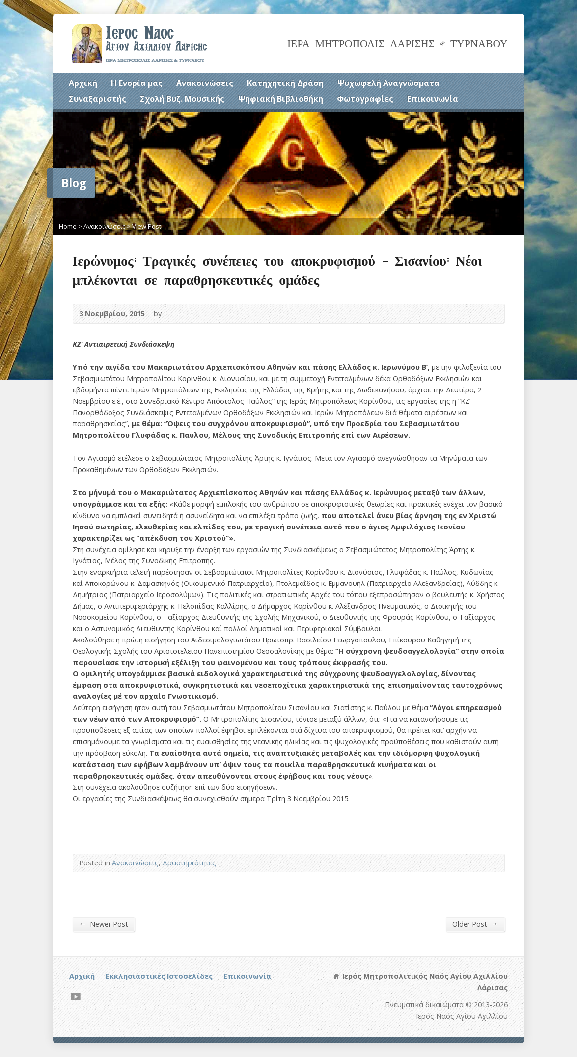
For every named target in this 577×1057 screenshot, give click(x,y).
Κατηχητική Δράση (285, 83)
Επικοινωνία (432, 98)
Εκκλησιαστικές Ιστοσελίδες (159, 976)
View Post (146, 226)
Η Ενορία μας (137, 83)
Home (68, 226)
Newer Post (103, 924)
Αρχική (83, 83)
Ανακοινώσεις (204, 83)
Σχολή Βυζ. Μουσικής (182, 98)
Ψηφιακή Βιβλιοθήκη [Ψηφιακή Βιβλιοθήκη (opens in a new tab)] (280, 98)
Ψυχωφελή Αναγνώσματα (388, 83)
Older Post (475, 924)
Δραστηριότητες (189, 862)
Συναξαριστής (97, 98)
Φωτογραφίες (365, 98)
